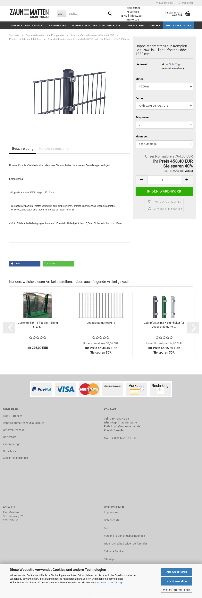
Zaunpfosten (57, 25)
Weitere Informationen (176, 589)
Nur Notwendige (177, 581)
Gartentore (9, 436)
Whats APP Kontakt (178, 25)
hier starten (131, 422)
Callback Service (113, 551)
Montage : (142, 136)
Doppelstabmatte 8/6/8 (101, 322)
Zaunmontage (11, 444)
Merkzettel (186, 3)
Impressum (111, 512)
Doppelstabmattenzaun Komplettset (97, 25)
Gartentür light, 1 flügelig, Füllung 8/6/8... (38, 324)
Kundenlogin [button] (164, 3)
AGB (106, 527)
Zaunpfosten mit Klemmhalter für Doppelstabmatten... (164, 324)
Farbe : (140, 98)
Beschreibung (22, 148)
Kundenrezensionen (54, 148)
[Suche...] (61, 13)
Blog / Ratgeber (12, 415)
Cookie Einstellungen (15, 457)
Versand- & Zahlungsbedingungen (124, 535)
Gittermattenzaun (14, 429)
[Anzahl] (164, 179)
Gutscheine (10, 451)
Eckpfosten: (143, 117)
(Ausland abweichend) (173, 68)
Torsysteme (136, 25)
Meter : (140, 79)
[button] (24, 263)
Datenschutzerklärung (109, 582)
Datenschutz (111, 520)
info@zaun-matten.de (127, 426)
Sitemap (109, 559)
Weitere (154, 25)
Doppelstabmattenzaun (27, 25)
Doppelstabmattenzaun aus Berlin (23, 422)
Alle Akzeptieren (176, 571)
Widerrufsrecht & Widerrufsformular (125, 543)
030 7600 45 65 (119, 418)
